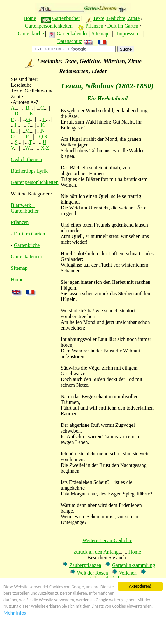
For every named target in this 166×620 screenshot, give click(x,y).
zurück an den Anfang (96, 552)
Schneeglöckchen (107, 578)
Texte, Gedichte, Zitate (116, 18)
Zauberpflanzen (85, 565)
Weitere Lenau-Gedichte (107, 540)
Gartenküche (31, 33)
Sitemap (100, 33)
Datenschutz (69, 41)
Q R (43, 136)
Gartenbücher (66, 18)
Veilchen (128, 573)
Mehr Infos (14, 617)
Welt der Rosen (92, 573)
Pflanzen (94, 26)
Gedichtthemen (26, 159)
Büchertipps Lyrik (29, 171)
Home (30, 18)
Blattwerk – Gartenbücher (24, 208)
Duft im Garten (122, 26)
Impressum (128, 33)
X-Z (45, 148)
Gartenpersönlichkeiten (48, 26)
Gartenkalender (72, 33)
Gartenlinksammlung (133, 565)
